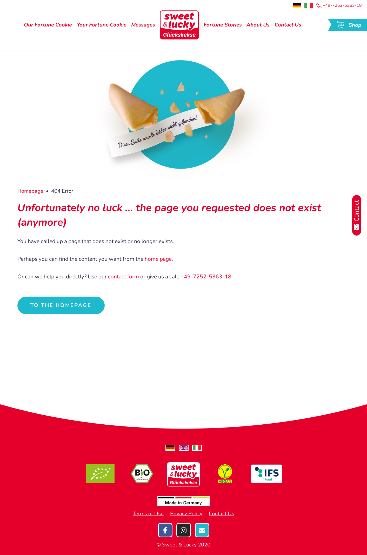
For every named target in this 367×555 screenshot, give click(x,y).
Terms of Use (148, 513)
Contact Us (288, 24)
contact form (123, 276)
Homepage (30, 191)
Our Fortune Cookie (48, 24)
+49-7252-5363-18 (339, 5)
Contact (356, 215)
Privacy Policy (186, 513)
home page (158, 259)
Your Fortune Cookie (101, 24)
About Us (258, 24)
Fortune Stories (223, 24)
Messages (143, 24)
